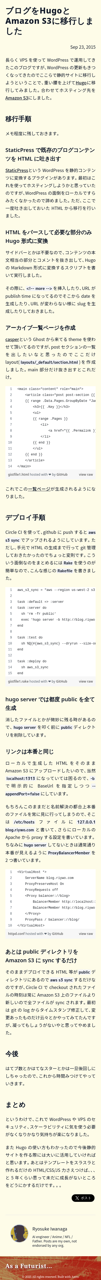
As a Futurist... (28, 1266)
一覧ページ (39, 488)
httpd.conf (16, 933)
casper (12, 339)
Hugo (81, 82)
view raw (86, 474)
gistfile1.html (19, 474)
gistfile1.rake (18, 681)
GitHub (62, 474)
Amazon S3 (16, 97)
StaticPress (16, 170)
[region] (50, 427)
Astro (74, 1277)
